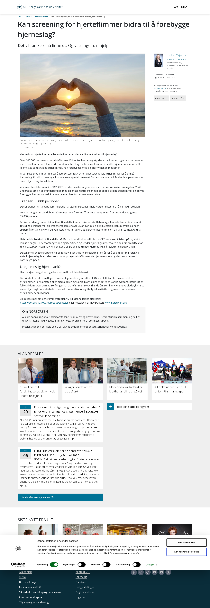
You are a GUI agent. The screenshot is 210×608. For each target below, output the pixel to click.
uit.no (20, 16)
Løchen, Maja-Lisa (176, 55)
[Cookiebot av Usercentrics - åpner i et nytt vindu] (18, 602)
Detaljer (150, 602)
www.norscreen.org (116, 302)
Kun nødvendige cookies (186, 589)
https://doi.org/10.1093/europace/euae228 (44, 302)
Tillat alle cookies (186, 580)
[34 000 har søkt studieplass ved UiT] (38, 542)
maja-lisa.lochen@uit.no (177, 59)
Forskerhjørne (160, 88)
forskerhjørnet (41, 16)
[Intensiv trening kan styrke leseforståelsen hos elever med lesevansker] (172, 544)
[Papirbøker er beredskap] (127, 540)
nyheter (29, 16)
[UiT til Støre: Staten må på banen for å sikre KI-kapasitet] (82, 542)
